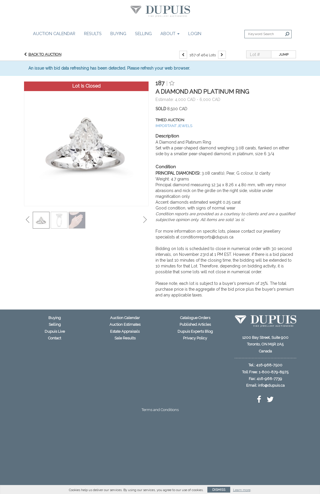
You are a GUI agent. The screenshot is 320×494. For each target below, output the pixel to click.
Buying (118, 33)
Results (93, 33)
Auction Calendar (54, 33)
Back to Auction (44, 54)
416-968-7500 (269, 365)
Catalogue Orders (195, 318)
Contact (54, 338)
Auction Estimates (124, 324)
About (170, 33)
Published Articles (195, 324)
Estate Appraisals (125, 331)
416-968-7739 (269, 379)
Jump (283, 55)
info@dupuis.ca (271, 385)
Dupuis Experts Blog (195, 331)
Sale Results (125, 338)
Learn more (241, 490)
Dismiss (218, 490)
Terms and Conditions (160, 410)
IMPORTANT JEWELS (174, 126)
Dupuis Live (55, 331)
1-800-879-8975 (273, 372)
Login (194, 33)
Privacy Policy (195, 338)
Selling (143, 33)
